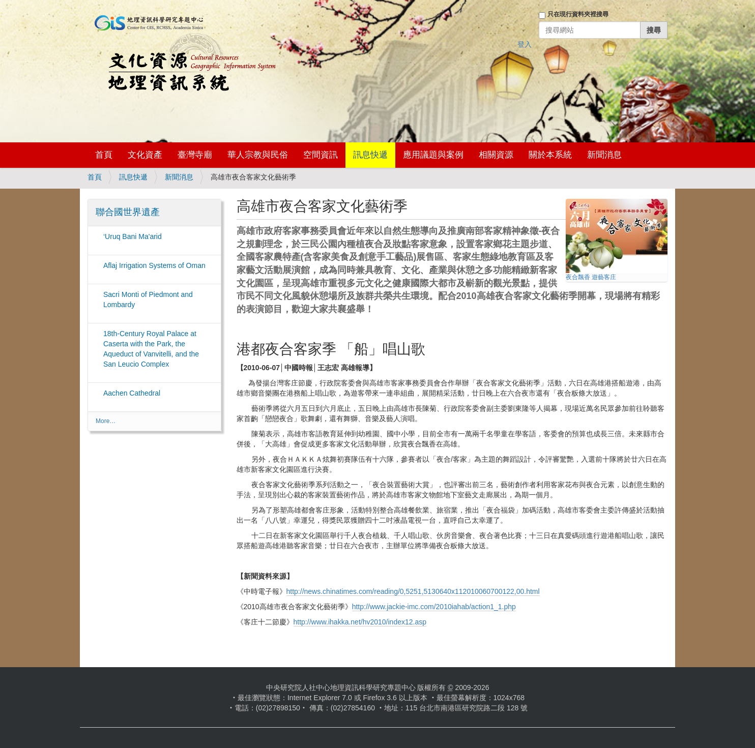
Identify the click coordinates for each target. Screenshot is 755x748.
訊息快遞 (370, 155)
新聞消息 (604, 155)
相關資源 (496, 155)
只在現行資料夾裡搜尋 (577, 14)
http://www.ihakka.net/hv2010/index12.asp (360, 622)
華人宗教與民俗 (257, 155)
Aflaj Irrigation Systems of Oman (154, 265)
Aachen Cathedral (131, 393)
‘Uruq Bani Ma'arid (132, 236)
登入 (524, 44)
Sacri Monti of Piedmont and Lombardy (148, 299)
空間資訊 (320, 155)
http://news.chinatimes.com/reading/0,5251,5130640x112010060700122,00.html (413, 591)
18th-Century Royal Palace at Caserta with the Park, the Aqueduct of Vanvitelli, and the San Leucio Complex (151, 349)
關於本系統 (550, 155)
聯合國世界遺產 (128, 212)
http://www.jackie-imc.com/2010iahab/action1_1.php (434, 607)
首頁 (103, 155)
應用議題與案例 (433, 155)
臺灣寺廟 (195, 155)
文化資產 (145, 155)
